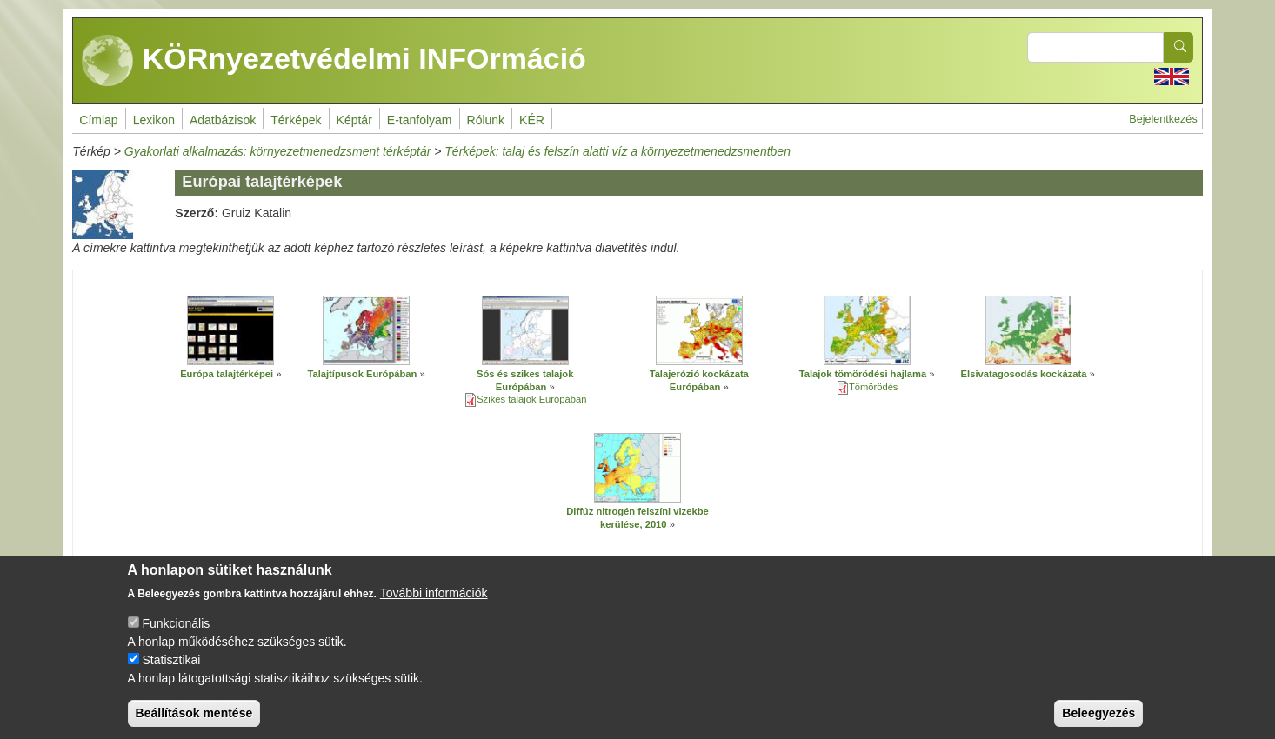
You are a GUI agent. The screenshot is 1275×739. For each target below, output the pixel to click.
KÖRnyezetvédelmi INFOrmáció (334, 61)
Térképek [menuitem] (295, 120)
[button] (230, 330)
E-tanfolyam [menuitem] (419, 120)
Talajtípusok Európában (362, 374)
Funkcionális (176, 633)
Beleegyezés (1098, 722)
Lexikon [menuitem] (154, 120)
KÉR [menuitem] (531, 120)
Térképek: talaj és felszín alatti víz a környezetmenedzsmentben (617, 151)
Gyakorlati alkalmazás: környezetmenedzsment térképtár (277, 151)
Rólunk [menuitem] (486, 120)
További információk (434, 602)
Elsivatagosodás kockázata (1024, 374)
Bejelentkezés (1163, 119)
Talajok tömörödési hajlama (863, 374)
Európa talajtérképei (226, 374)
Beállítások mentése (194, 722)
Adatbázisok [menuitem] (223, 120)
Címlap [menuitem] (98, 120)
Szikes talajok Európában (531, 399)
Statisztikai (171, 669)
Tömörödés (873, 387)
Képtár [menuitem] (354, 120)
